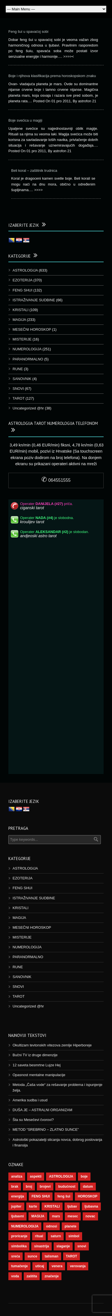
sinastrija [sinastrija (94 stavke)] (41, 1246)
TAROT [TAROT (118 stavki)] (71, 1256)
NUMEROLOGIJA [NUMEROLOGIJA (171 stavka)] (25, 1226)
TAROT (19, 398)
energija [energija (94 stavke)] (17, 1196)
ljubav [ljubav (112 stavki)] (72, 1206)
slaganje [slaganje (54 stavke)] (63, 1246)
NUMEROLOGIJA (27, 349)
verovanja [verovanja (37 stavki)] (77, 1266)
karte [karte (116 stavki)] (33, 1206)
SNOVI (18, 388)
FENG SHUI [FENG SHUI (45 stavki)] (41, 1196)
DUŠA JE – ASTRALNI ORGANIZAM (42, 1110)
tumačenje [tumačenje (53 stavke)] (19, 1266)
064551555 (56, 480)
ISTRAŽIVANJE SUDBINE (34, 300)
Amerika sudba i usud (30, 1100)
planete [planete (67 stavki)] (70, 1226)
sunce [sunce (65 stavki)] (32, 1256)
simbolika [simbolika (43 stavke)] (19, 1246)
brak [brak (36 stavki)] (14, 1186)
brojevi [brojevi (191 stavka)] (45, 1186)
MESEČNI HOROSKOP (32, 329)
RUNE (18, 369)
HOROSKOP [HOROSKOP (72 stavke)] (87, 1196)
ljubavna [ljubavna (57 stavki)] (91, 1206)
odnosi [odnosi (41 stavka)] (51, 1226)
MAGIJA (19, 320)
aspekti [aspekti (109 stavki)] (35, 1176)
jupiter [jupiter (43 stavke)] (16, 1206)
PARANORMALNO (28, 359)
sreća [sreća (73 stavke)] (15, 1256)
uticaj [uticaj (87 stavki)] (39, 1266)
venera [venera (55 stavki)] (57, 1266)
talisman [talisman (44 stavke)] (51, 1256)
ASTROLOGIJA (25, 270)
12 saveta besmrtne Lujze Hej (37, 1065)
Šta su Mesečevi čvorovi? (33, 1120)
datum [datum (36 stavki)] (88, 1186)
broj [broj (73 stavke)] (29, 1186)
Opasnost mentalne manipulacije (39, 1075)
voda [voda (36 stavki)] (15, 1276)
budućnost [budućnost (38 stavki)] (66, 1186)
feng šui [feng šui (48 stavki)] (63, 1196)
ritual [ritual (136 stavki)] (39, 1236)
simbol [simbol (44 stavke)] (73, 1236)
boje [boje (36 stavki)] (84, 1176)
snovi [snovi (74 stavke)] (81, 1246)
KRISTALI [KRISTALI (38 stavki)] (51, 1206)
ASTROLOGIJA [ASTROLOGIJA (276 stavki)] (61, 1176)
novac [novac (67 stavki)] (90, 1216)
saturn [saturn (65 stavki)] (56, 1236)
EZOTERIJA (22, 280)
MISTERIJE (22, 339)
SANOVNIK (22, 379)
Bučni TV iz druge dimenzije (35, 1055)
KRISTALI (20, 310)
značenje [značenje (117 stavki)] (51, 1276)
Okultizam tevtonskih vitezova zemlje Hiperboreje (52, 1045)
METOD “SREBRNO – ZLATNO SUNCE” (46, 1129)
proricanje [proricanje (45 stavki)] (19, 1236)
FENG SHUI (22, 290)
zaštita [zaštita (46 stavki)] (32, 1276)
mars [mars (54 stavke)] (56, 1216)
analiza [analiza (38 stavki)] (16, 1176)
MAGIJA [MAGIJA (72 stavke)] (37, 1216)
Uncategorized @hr (28, 408)
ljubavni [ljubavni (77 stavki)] (17, 1216)
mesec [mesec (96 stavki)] (73, 1216)
